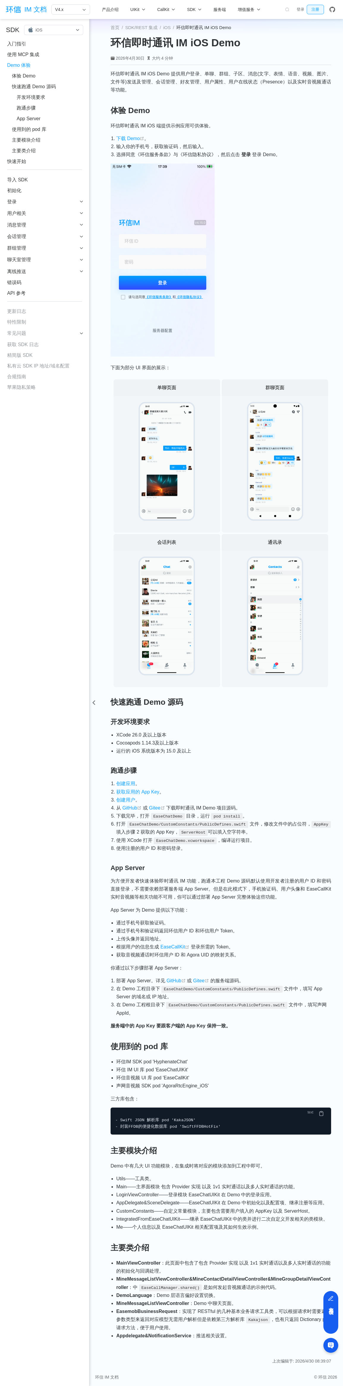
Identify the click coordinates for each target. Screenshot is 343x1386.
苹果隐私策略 (21, 387)
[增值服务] (249, 9)
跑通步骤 (26, 107)
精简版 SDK (19, 355)
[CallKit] (166, 9)
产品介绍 (110, 9)
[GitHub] (332, 9)
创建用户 (125, 799)
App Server (28, 118)
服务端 (219, 9)
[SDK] (194, 9)
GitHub (132, 807)
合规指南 (16, 376)
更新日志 (16, 311)
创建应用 (125, 783)
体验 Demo (23, 75)
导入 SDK (17, 179)
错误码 (14, 282)
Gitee (157, 807)
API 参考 (16, 293)
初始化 (14, 190)
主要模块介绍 (26, 139)
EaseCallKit (175, 946)
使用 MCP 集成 (23, 54)
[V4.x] (70, 9)
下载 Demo (130, 138)
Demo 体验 (19, 65)
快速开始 (16, 161)
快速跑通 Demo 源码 (34, 86)
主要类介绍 (24, 150)
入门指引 (16, 43)
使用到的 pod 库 (29, 129)
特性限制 (16, 321)
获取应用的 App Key (137, 791)
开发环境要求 (31, 97)
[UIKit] (137, 9)
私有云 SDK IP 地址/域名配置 (38, 365)
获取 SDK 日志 (23, 344)
